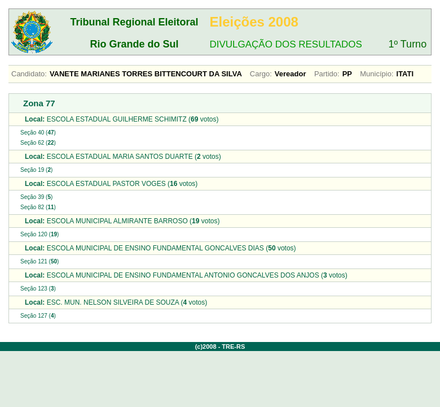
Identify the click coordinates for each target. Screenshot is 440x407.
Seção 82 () (38, 207)
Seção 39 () (36, 197)
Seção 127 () (38, 316)
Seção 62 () (38, 143)
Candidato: (29, 74)
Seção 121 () (39, 261)
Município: (376, 74)
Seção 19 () (36, 170)
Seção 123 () (38, 288)
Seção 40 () (38, 132)
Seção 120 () (39, 234)
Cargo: (261, 74)
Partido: (327, 74)
